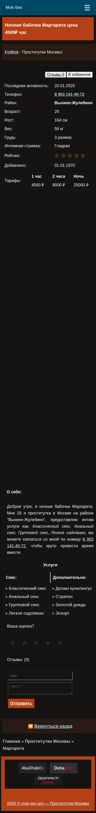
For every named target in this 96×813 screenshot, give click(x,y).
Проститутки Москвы (47, 742)
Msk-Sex (14, 7)
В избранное (79, 74)
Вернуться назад (53, 727)
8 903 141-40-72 (69, 94)
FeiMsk (12, 52)
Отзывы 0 (55, 74)
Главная (11, 742)
